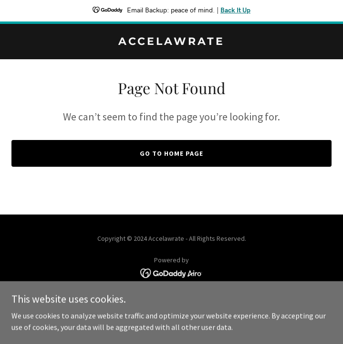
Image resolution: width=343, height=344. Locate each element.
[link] (171, 42)
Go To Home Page (171, 153)
